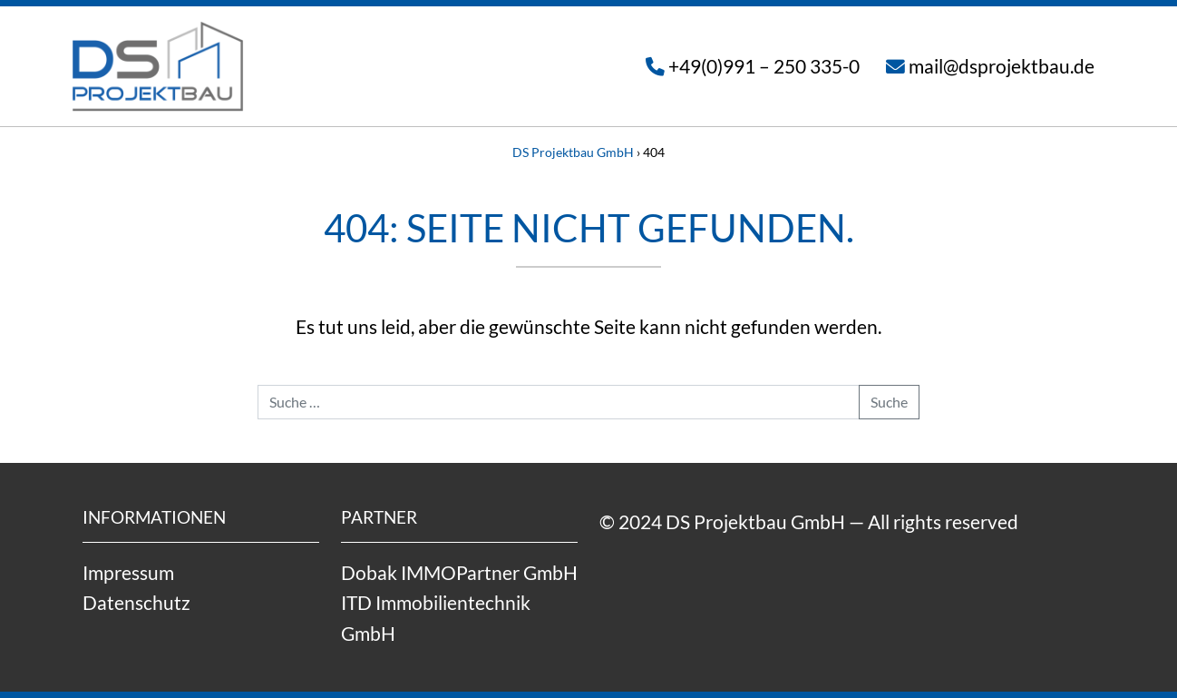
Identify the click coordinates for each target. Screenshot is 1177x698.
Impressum (128, 572)
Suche (889, 401)
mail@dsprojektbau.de (1001, 65)
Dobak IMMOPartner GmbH (459, 572)
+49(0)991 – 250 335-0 (764, 65)
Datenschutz (136, 602)
